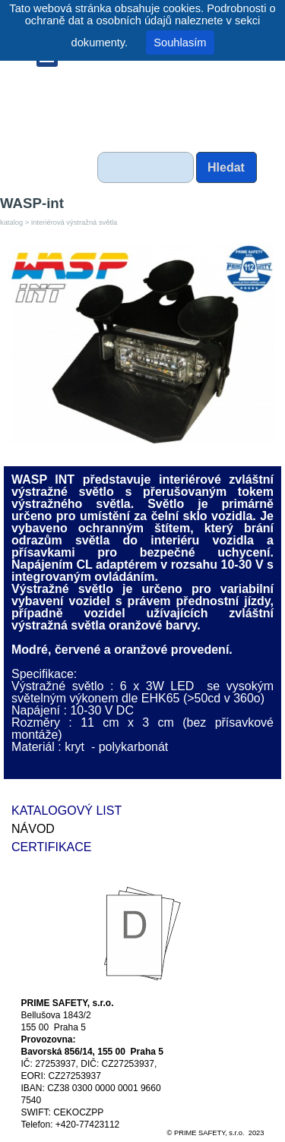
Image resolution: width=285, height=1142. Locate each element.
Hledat (226, 167)
